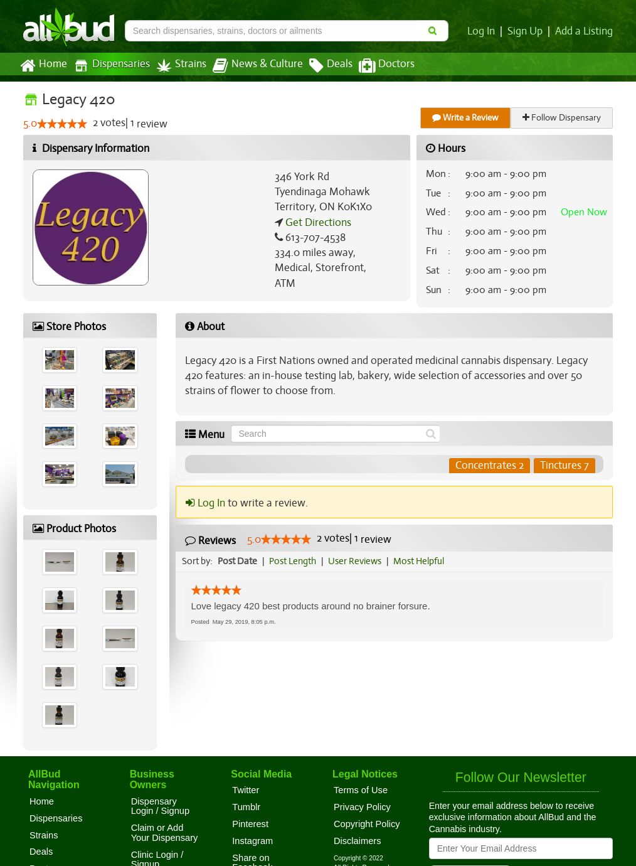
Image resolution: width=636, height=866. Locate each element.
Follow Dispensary (563, 117)
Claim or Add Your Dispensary (164, 833)
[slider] (62, 124)
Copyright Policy (367, 824)
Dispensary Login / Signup (160, 806)
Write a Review (466, 117)
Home (43, 66)
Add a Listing (584, 31)
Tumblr (246, 807)
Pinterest (250, 824)
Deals (321, 66)
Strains (176, 65)
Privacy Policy (362, 807)
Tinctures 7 (564, 465)
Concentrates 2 (490, 465)
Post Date (238, 561)
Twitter (245, 790)
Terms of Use (361, 790)
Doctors (376, 66)
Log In (483, 31)
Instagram (252, 841)
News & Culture (251, 66)
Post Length (294, 561)
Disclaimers (357, 841)
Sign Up (527, 31)
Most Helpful (422, 561)
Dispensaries (109, 65)
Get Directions (317, 222)
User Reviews (357, 561)
